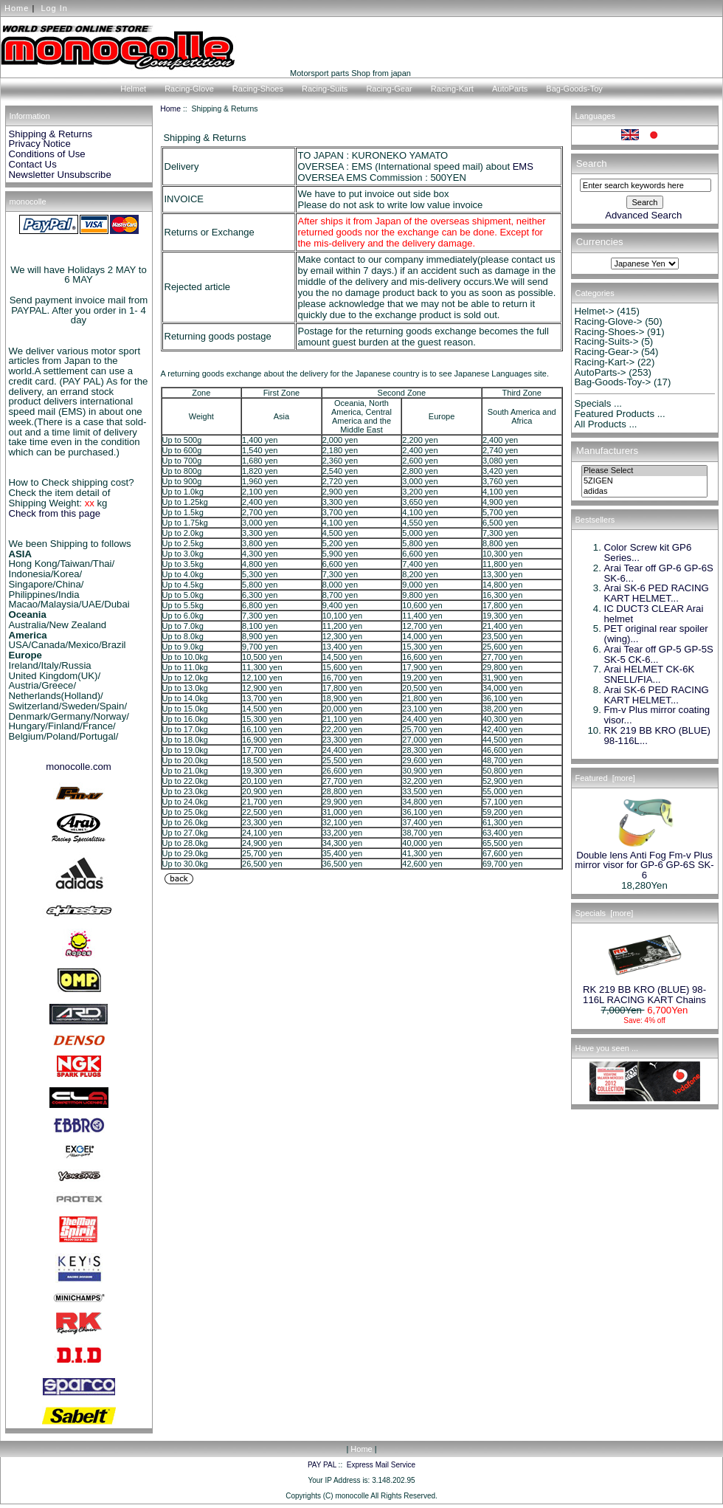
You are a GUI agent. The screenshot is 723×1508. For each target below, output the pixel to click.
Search (591, 163)
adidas (644, 491)
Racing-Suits (324, 88)
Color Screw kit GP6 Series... (648, 552)
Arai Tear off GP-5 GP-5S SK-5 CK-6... (658, 654)
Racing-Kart (452, 88)
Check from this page (55, 513)
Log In (54, 8)
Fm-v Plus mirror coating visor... (657, 715)
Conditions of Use (47, 153)
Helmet (133, 88)
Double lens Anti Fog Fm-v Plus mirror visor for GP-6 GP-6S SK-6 (644, 861)
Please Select (644, 471)
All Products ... (606, 424)
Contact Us (33, 164)
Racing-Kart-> (605, 362)
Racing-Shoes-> (610, 331)
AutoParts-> (600, 372)
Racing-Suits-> (607, 341)
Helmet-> (595, 311)
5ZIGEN (644, 481)
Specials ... (599, 403)
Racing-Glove (189, 88)
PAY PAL (322, 1465)
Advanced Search (643, 215)
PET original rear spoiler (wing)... (656, 633)
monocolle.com (78, 766)
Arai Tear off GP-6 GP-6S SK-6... (658, 573)
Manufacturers (607, 450)
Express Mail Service (381, 1465)
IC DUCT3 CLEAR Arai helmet (654, 613)
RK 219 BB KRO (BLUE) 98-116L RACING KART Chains (644, 990)
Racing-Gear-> (607, 351)
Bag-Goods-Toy (574, 88)
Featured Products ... (620, 413)
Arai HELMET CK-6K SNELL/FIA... (649, 674)
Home (16, 8)
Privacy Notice (40, 143)
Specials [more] (604, 913)
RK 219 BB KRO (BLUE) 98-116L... (657, 735)
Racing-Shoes (257, 88)
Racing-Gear (389, 88)
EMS (523, 166)
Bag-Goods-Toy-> (613, 382)
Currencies (599, 242)
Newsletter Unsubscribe (60, 174)
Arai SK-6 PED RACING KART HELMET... (656, 593)
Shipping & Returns (51, 134)
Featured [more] (605, 778)
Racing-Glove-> (609, 321)
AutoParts (509, 88)
